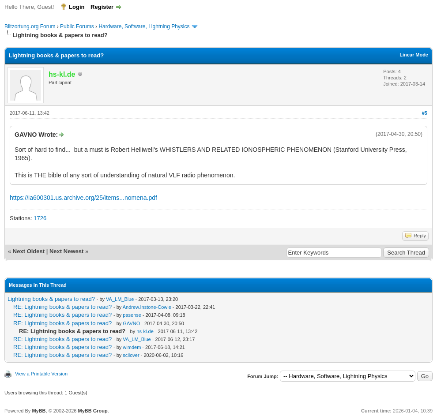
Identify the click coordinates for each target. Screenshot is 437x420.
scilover (131, 355)
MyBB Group (92, 410)
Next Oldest (29, 251)
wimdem (132, 347)
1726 (40, 218)
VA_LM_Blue (120, 299)
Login (76, 7)
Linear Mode (413, 54)
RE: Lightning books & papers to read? (62, 307)
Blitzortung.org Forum (29, 26)
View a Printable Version (41, 373)
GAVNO (131, 323)
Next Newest (66, 251)
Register (101, 7)
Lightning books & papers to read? (51, 299)
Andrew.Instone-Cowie (147, 307)
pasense (132, 315)
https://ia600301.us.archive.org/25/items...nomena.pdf (83, 197)
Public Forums (77, 26)
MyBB (38, 410)
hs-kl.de (145, 331)
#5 (424, 113)
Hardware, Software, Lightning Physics (143, 26)
